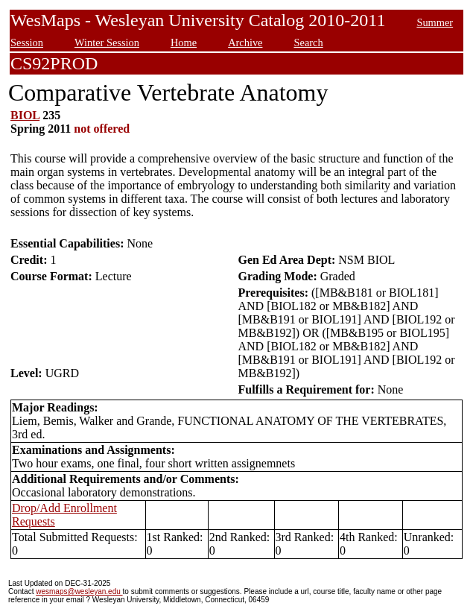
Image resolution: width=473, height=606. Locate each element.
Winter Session (106, 42)
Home (184, 42)
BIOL (24, 115)
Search (308, 42)
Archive (245, 42)
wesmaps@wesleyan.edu (79, 591)
